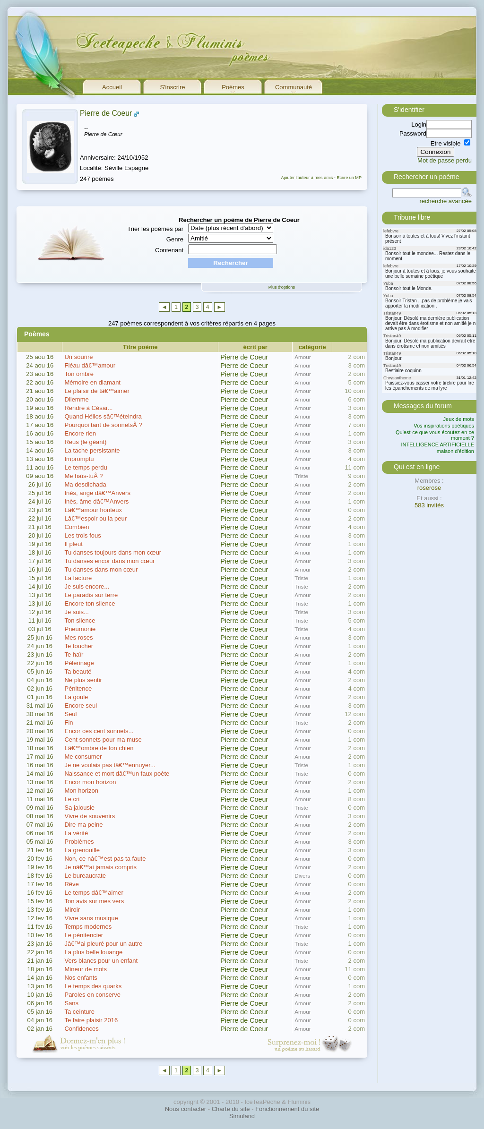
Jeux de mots (458, 419)
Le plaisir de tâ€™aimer (96, 390)
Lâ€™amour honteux (92, 509)
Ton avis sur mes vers (94, 901)
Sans (71, 1003)
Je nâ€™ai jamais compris (100, 867)
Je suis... (76, 612)
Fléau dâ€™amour (89, 365)
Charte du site (231, 1108)
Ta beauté (77, 671)
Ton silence (79, 620)
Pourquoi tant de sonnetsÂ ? (103, 424)
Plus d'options (281, 287)
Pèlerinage (79, 663)
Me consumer (83, 756)
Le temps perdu (85, 467)
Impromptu (79, 458)
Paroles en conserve (92, 994)
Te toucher (78, 646)
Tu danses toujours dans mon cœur (112, 552)
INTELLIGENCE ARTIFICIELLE (437, 444)
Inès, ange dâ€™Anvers (97, 492)
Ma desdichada (85, 484)
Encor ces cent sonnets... (98, 731)
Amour (302, 357)
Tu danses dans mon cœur (101, 569)
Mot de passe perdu (444, 160)
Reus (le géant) (85, 441)
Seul (70, 714)
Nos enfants (80, 977)
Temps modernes (88, 926)
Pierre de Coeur (106, 113)
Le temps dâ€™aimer (93, 892)
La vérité (76, 833)
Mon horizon (81, 790)
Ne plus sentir (83, 680)
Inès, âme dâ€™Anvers (96, 501)
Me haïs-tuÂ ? (83, 475)
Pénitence (78, 688)
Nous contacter (185, 1108)
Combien (76, 526)
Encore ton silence (89, 603)
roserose (429, 487)
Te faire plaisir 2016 (91, 1020)
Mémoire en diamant (92, 382)
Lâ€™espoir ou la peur (95, 518)
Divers (302, 875)
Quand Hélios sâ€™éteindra (102, 416)
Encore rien (79, 433)
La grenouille (81, 850)
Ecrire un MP (349, 177)
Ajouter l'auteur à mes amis (307, 177)
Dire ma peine (83, 824)
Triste (301, 476)
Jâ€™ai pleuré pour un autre (103, 943)
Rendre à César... (88, 407)
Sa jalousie (79, 807)
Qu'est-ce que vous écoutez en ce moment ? (435, 435)
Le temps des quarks (92, 986)
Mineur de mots (85, 969)
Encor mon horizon (90, 782)
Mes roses (78, 637)
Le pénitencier (83, 935)
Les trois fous (82, 535)
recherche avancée (445, 201)
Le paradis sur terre (91, 595)
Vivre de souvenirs (89, 816)
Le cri (71, 799)
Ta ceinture (79, 1011)
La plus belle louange (93, 952)
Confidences (81, 1028)
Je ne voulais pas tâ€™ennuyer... (109, 765)
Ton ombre (78, 373)
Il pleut (73, 543)
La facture (78, 578)
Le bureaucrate (84, 875)
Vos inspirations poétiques (444, 425)
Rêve (71, 884)
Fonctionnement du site (287, 1108)
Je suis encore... (86, 586)
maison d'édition (455, 451)
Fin (68, 722)
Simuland (242, 1116)
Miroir (72, 909)
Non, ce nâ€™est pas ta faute (105, 858)
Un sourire (78, 356)
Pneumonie (79, 629)
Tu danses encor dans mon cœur (109, 560)
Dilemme (76, 399)
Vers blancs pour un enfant (101, 960)
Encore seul (80, 705)
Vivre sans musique (91, 918)
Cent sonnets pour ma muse (102, 739)
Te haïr (73, 654)
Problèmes (79, 841)
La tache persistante (92, 450)
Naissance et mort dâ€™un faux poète (116, 773)
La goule (76, 697)
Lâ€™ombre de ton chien (98, 748)
